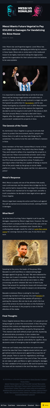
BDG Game (18, 386)
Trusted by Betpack (21, 394)
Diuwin (26, 392)
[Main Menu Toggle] (45, 405)
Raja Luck (22, 388)
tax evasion (29, 103)
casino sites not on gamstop (35, 388)
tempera (39, 296)
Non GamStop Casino (16, 392)
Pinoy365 (28, 384)
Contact (44, 379)
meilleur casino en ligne (38, 390)
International (21, 405)
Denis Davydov (35, 379)
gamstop (27, 390)
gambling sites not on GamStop (13, 390)
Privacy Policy (25, 381)
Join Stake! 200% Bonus (37, 392)
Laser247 (32, 394)
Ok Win (6, 392)
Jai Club (22, 384)
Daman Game (14, 384)
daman (7, 384)
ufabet (16, 388)
